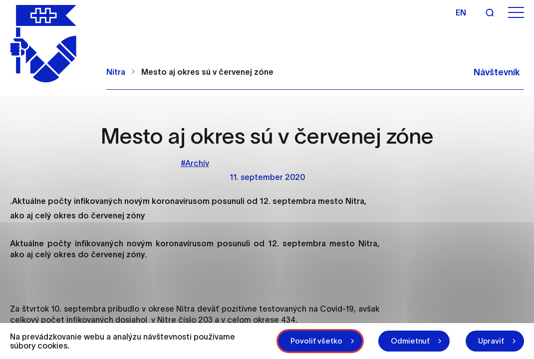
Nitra (115, 71)
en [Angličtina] (461, 12)
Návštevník (497, 72)
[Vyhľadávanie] (490, 12)
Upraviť (491, 341)
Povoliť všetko (316, 341)
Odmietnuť (410, 341)
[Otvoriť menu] (516, 12)
